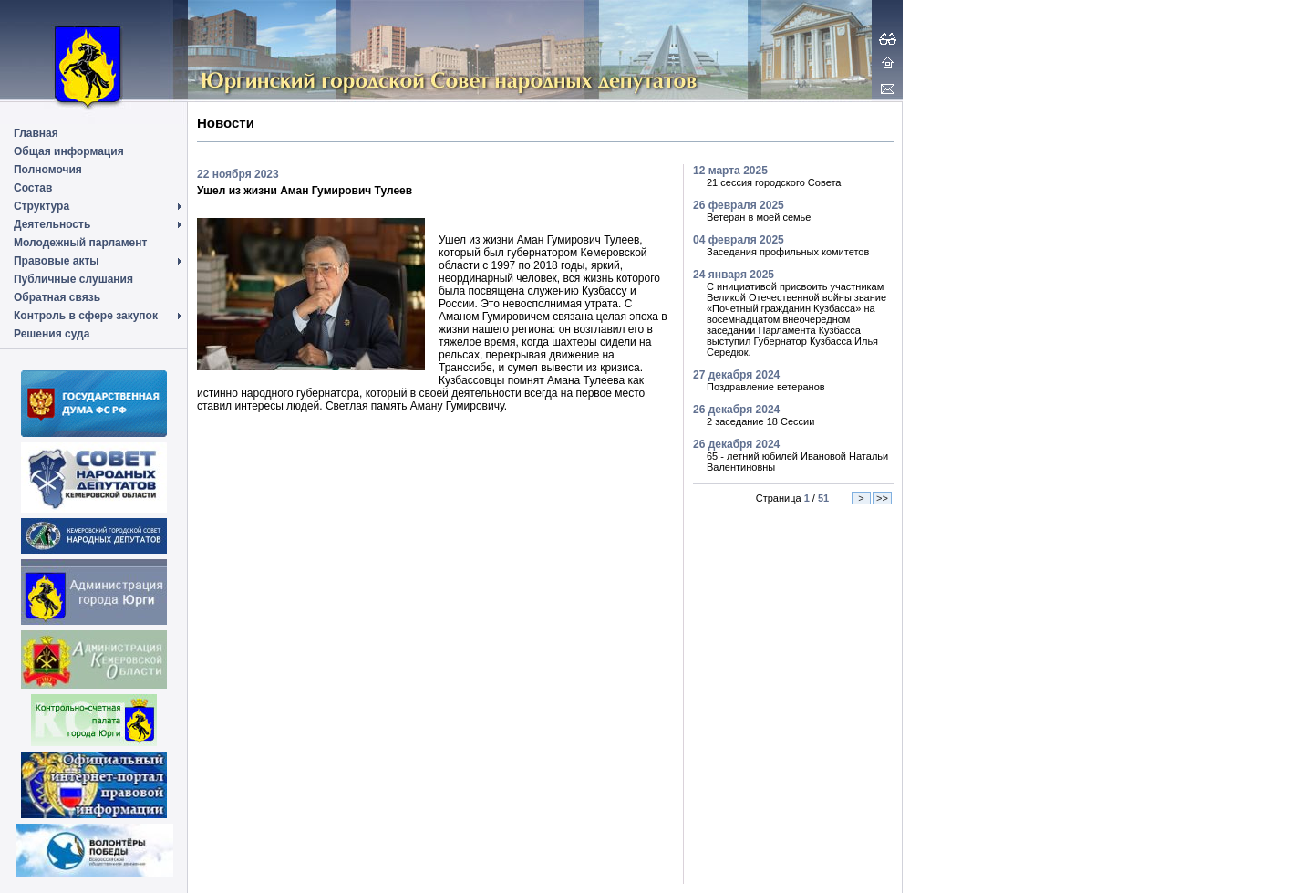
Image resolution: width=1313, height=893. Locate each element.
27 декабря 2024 (736, 375)
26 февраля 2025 (738, 205)
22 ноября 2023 (238, 174)
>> (882, 498)
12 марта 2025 (730, 170)
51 (823, 498)
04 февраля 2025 (738, 240)
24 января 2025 (733, 274)
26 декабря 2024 (736, 409)
